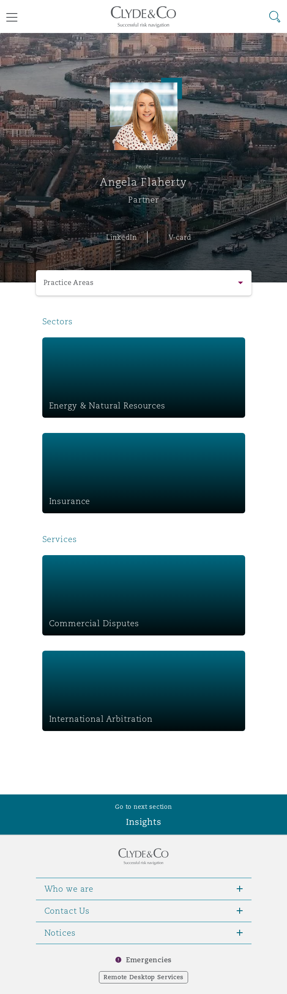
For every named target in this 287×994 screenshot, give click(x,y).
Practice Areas (69, 282)
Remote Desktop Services (143, 977)
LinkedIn (121, 237)
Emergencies (149, 960)
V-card (180, 237)
